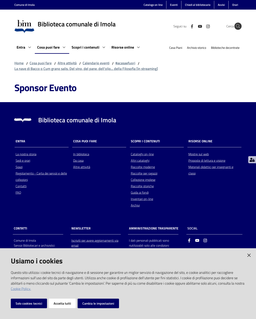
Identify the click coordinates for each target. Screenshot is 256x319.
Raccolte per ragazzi (144, 173)
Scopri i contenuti (145, 141)
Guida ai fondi (140, 192)
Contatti (21, 186)
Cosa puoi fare (41, 63)
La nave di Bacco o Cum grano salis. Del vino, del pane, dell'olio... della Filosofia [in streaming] (86, 68)
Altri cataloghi (140, 160)
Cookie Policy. (21, 288)
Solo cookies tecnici (29, 303)
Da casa (78, 160)
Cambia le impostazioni (98, 303)
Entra (20, 141)
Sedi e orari (23, 160)
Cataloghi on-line (142, 154)
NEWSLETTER (81, 228)
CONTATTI (20, 228)
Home (19, 63)
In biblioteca (81, 154)
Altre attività (67, 63)
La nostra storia (26, 154)
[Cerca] (237, 26)
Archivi (135, 205)
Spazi (19, 166)
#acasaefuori (125, 63)
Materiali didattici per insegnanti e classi (210, 170)
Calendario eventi (96, 63)
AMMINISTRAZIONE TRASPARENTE (153, 228)
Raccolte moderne (143, 166)
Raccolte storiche (142, 186)
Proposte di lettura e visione (206, 160)
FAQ (18, 192)
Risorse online (200, 141)
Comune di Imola (24, 5)
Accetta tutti (62, 303)
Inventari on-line (142, 198)
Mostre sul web (198, 154)
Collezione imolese (143, 179)
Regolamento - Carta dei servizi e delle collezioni (41, 176)
